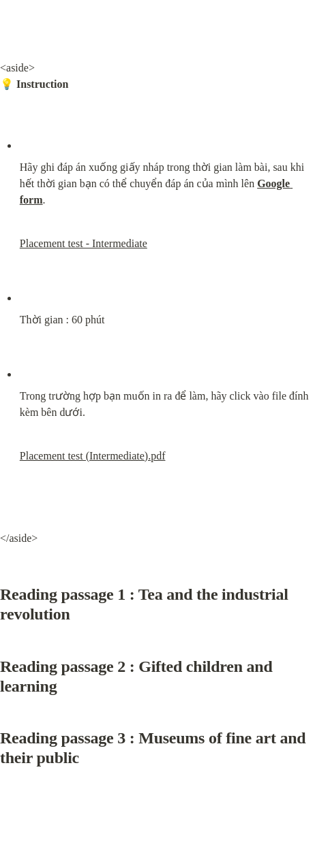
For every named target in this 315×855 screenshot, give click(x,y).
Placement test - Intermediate (83, 243)
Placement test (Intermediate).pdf (93, 456)
